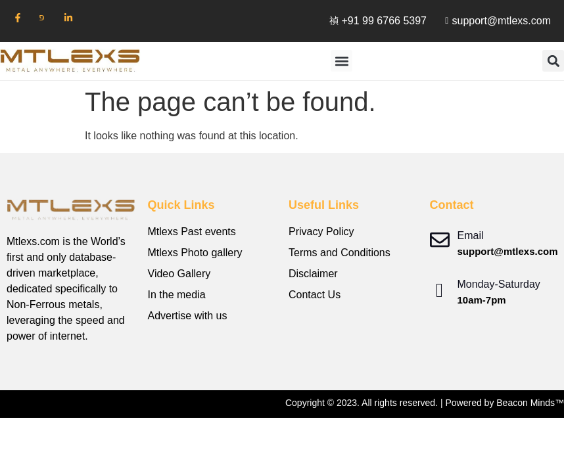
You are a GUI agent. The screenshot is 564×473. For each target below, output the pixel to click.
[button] (341, 61)
